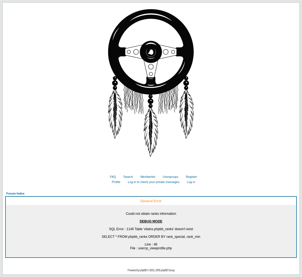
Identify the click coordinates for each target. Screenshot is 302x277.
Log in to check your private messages (151, 182)
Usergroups (168, 176)
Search (126, 176)
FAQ (111, 176)
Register (189, 176)
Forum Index (15, 193)
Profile (114, 182)
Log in (189, 182)
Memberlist (145, 176)
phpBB (143, 270)
